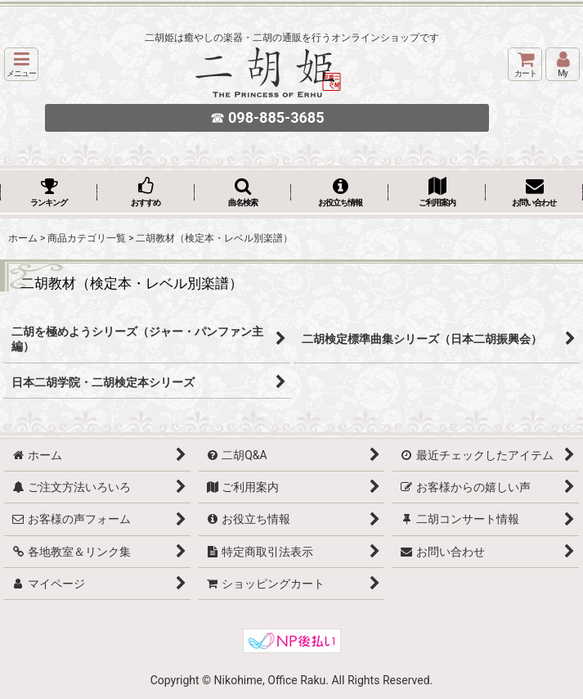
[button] (21, 64)
